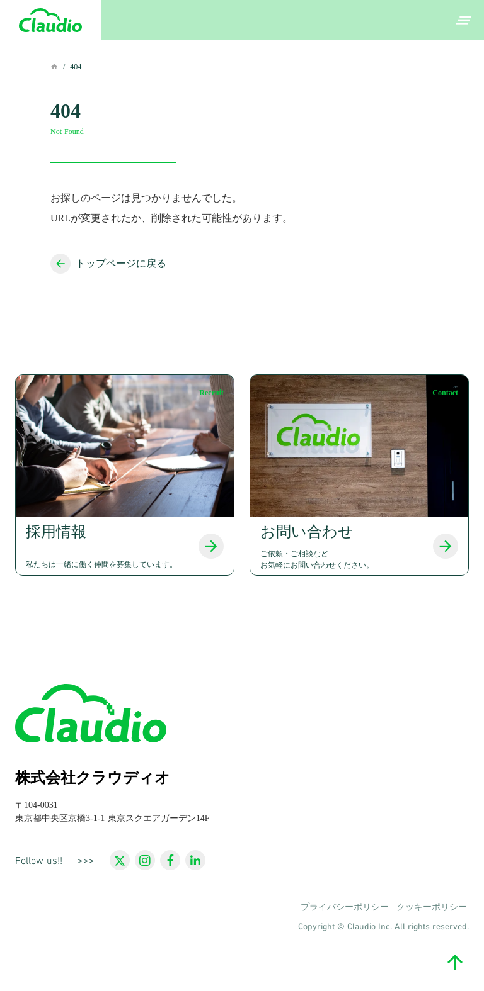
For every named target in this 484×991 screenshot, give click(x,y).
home (54, 66)
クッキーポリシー (431, 907)
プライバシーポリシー (345, 907)
